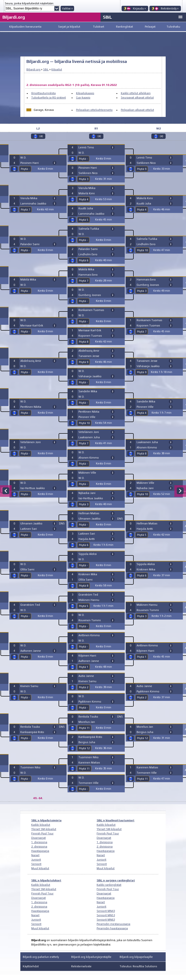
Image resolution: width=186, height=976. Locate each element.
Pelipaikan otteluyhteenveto (94, 109)
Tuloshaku (173, 26)
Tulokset (98, 26)
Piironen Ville (86, 417)
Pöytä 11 (84, 727)
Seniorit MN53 (106, 915)
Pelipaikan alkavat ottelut (137, 109)
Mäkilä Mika (28, 279)
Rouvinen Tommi (89, 620)
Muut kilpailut (40, 868)
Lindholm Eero (87, 254)
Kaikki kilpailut (40, 824)
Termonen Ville (88, 782)
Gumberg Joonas (89, 295)
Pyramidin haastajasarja (112, 928)
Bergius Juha (86, 742)
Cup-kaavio (83, 97)
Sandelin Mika (87, 391)
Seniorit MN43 (106, 910)
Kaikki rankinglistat (109, 884)
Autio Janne (86, 675)
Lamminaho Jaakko (33, 203)
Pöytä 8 (83, 341)
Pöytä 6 (83, 260)
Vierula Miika (28, 198)
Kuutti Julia (85, 208)
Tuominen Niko (30, 767)
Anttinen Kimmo (89, 635)
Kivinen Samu (29, 686)
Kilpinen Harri (87, 655)
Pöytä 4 (83, 199)
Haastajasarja (40, 850)
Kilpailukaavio (85, 93)
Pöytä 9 (83, 362)
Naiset (35, 855)
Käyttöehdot (31, 966)
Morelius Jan (86, 721)
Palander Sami (29, 244)
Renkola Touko (30, 726)
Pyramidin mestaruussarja (113, 924)
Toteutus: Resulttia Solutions (138, 966)
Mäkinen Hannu (88, 599)
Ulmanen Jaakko (31, 523)
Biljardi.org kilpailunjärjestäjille (91, 956)
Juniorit (36, 859)
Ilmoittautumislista (43, 93)
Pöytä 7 (25, 209)
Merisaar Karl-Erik (31, 325)
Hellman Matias (88, 513)
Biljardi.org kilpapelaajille (136, 956)
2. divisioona (39, 846)
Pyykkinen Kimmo (89, 701)
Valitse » (67, 8)
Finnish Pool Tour (42, 833)
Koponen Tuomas (90, 335)
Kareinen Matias (89, 762)
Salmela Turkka (88, 228)
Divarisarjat (38, 837)
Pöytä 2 (83, 687)
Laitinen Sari (28, 528)
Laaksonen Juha (89, 437)
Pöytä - (25, 168)
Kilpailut (56, 69)
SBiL (107, 17)
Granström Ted (30, 604)
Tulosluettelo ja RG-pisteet (48, 97)
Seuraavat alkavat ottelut (137, 97)
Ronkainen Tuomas (91, 310)
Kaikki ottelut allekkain (136, 93)
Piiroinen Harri (29, 162)
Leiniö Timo (86, 147)
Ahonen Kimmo (88, 457)
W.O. (23, 157)
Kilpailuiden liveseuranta (25, 26)
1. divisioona (39, 842)
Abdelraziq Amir (30, 360)
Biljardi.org (13, 17)
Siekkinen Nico (88, 173)
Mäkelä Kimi (86, 193)
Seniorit (36, 864)
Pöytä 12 (84, 748)
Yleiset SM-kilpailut (43, 829)
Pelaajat (150, 26)
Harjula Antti (86, 538)
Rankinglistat (124, 26)
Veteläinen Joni (30, 442)
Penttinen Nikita (30, 406)
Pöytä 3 (83, 179)
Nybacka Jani (86, 493)
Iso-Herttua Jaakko (32, 488)
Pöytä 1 (83, 667)
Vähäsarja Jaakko (89, 376)
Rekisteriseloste (81, 966)
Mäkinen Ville (87, 472)
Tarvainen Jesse (88, 356)
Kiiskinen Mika (87, 574)
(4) (41, 136)
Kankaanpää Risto (32, 732)
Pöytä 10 (84, 423)
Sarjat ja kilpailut (69, 26)
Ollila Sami (27, 569)
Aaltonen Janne (30, 650)
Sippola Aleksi (87, 553)
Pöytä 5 (83, 219)
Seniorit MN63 (106, 919)
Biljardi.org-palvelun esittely (41, 956)
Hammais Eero (88, 274)
